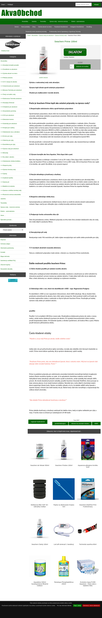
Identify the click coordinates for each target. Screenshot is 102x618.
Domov (17, 27)
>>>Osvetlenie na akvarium (9, 69)
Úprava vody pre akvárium (46, 35)
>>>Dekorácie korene (7, 119)
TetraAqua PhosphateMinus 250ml (63, 583)
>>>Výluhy (4, 173)
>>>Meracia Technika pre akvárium (11, 90)
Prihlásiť (10, 4)
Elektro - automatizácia (77, 21)
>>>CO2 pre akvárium (7, 115)
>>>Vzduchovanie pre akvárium (10, 86)
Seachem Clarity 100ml (40, 544)
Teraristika (43, 21)
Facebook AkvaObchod (61, 27)
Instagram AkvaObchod (77, 27)
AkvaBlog (89, 27)
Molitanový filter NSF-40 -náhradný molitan (40, 505)
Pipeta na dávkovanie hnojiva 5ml (63, 505)
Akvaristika (35, 35)
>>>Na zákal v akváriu (7, 157)
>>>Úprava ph (5, 182)
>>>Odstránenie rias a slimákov (10, 132)
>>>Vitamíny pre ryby (7, 140)
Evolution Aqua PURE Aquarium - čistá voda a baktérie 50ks (87, 583)
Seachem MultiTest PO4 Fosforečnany (87, 505)
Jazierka (34, 21)
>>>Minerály (4, 153)
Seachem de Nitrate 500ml (39, 465)
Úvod (3, 4)
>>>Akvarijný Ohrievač (7, 102)
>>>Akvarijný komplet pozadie (10, 65)
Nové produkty (25, 27)
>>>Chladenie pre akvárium (9, 107)
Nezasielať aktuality (6, 269)
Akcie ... (3, 215)
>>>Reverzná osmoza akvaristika (11, 194)
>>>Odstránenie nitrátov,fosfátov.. (11, 161)
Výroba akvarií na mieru (45, 27)
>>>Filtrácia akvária (7, 77)
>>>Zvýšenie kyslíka (7, 178)
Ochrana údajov (5, 244)
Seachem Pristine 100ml (63, 465)
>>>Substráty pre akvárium (9, 123)
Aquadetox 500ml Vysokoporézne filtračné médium (39, 583)
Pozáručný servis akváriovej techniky (36, 31)
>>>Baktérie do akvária (8, 186)
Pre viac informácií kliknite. (64, 605)
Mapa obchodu (5, 256)
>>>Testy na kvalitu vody (8, 94)
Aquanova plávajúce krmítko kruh (88, 466)
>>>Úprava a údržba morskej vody (11, 190)
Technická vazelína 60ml (88, 544)
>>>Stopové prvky (6, 165)
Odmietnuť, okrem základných (91, 605)
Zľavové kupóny (5, 264)
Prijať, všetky (77, 605)
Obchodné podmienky (7, 248)
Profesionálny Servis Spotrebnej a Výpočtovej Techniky (65, 31)
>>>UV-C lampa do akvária (9, 82)
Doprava (3, 239)
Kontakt (3, 252)
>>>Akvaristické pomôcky (8, 111)
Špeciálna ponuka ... (7, 219)
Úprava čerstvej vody (61, 35)
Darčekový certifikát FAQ (8, 260)
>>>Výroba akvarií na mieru (9, 73)
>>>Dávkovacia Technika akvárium (11, 98)
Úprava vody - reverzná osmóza (59, 21)
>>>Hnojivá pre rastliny (8, 127)
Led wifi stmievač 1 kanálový (64, 544)
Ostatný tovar (5, 51)
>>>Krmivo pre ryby (7, 136)
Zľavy (33, 27)
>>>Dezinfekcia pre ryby (8, 144)
